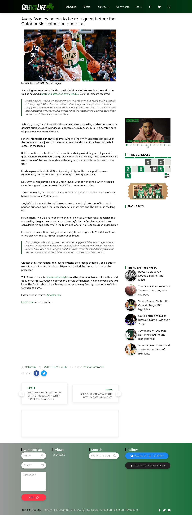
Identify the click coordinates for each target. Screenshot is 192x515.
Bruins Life (119, 510)
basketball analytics (58, 277)
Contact (63, 510)
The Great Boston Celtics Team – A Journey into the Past (154, 290)
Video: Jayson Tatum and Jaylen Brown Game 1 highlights (154, 349)
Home (46, 510)
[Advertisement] (70, 337)
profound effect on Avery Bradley (60, 94)
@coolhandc (54, 295)
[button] (36, 373)
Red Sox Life (92, 510)
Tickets (86, 6)
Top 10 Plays (75, 510)
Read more (27, 302)
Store (139, 6)
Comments (122, 6)
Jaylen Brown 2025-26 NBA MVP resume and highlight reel (152, 335)
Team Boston (132, 510)
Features (103, 6)
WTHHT (53, 510)
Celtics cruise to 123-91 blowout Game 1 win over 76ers (154, 320)
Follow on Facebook (149, 465)
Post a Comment (93, 367)
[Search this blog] (104, 455)
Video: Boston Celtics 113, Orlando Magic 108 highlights (153, 305)
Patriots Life (106, 510)
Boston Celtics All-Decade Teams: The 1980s (150, 276)
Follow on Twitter (148, 455)
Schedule (70, 6)
